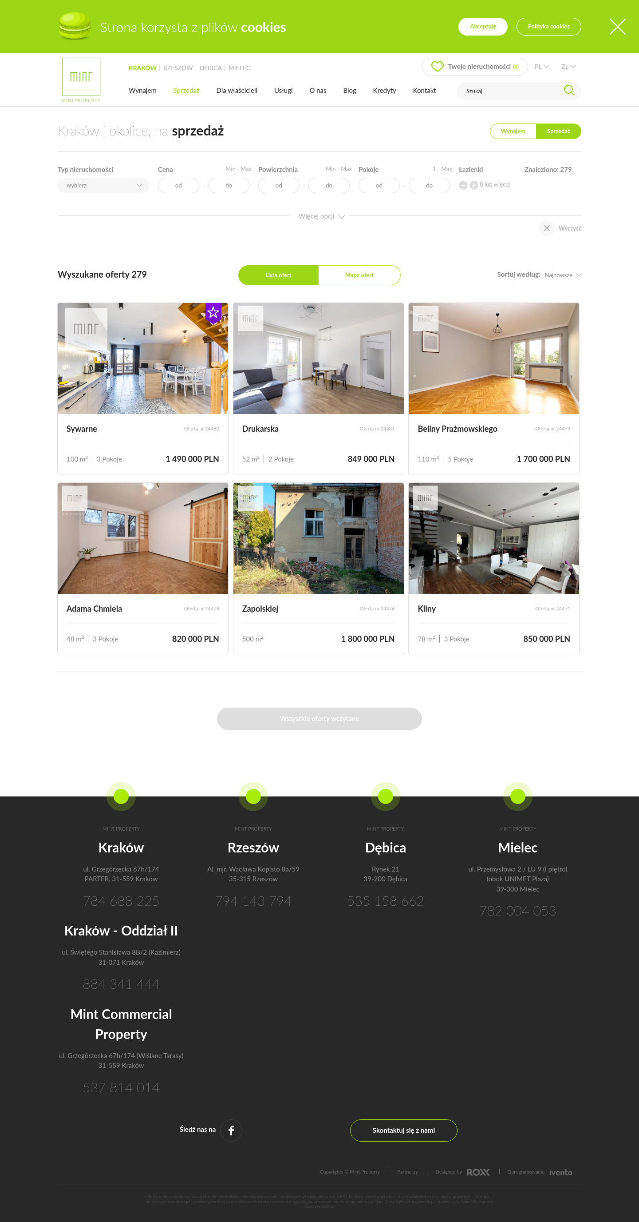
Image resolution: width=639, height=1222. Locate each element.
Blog (349, 90)
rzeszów (178, 68)
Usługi (283, 90)
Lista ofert (278, 275)
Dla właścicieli (236, 90)
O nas (317, 90)
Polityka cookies (549, 26)
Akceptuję (483, 26)
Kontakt (424, 90)
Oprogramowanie (540, 1171)
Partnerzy (407, 1171)
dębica (210, 68)
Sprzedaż (187, 90)
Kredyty (384, 90)
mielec (239, 68)
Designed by (462, 1171)
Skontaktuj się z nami (404, 1130)
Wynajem (143, 90)
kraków (143, 68)
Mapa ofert (359, 275)
